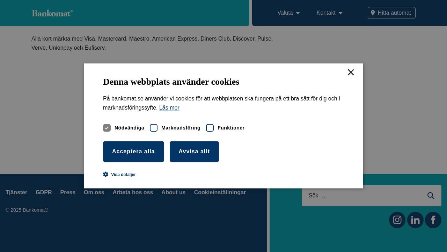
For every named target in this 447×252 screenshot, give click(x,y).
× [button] (350, 73)
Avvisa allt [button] (194, 151)
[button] (119, 174)
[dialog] (223, 126)
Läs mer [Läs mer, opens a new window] (169, 108)
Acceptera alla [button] (133, 151)
